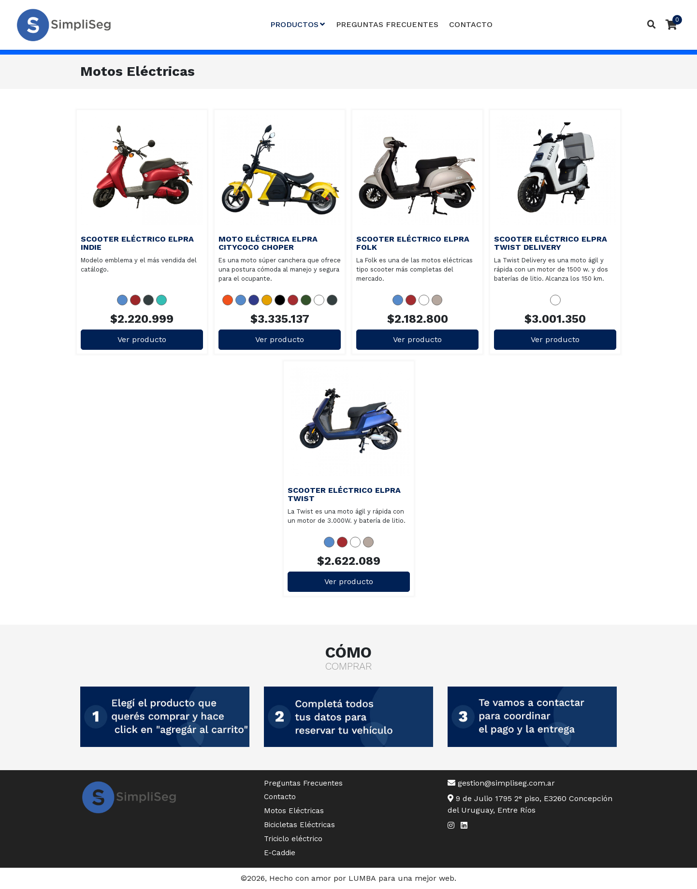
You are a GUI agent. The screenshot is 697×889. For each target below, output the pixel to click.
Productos (297, 24)
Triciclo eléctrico (293, 838)
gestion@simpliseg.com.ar (501, 783)
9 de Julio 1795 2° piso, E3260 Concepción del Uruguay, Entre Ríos (530, 804)
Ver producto (141, 339)
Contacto (471, 24)
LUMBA (362, 878)
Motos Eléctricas (294, 810)
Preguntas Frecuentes (387, 24)
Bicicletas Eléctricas (299, 824)
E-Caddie (279, 852)
